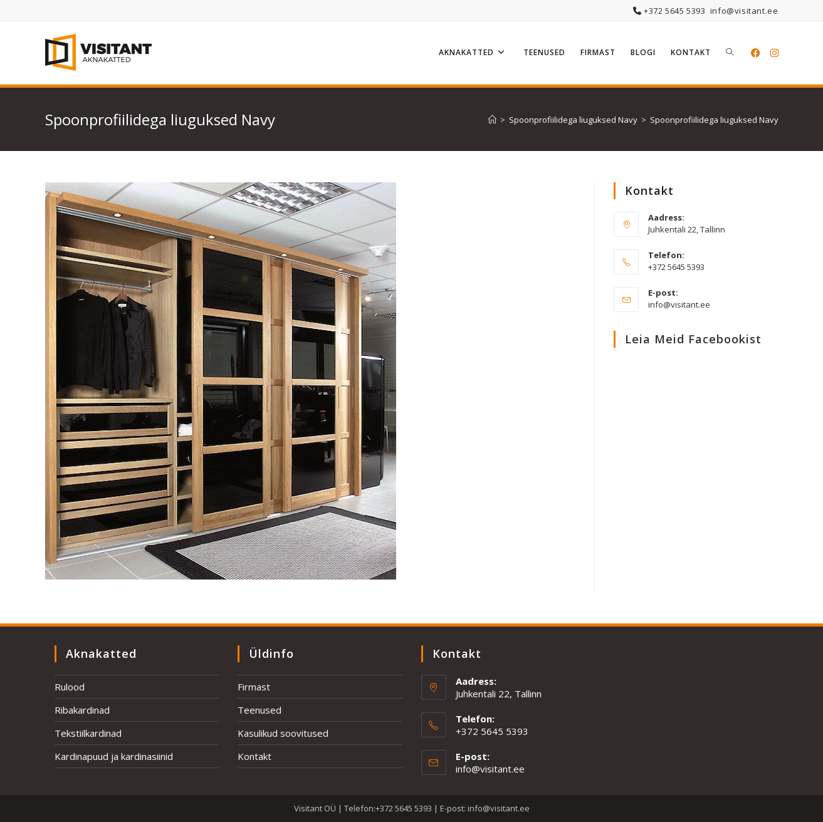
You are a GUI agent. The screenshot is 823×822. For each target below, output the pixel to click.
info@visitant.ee (744, 10)
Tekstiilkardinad (88, 733)
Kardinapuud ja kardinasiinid (114, 756)
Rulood (70, 686)
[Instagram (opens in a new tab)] (774, 53)
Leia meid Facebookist (693, 338)
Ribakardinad (82, 710)
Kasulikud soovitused (283, 733)
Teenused (259, 710)
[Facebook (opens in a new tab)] (755, 53)
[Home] (492, 119)
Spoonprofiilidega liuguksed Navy (714, 119)
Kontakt (254, 756)
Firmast (254, 686)
